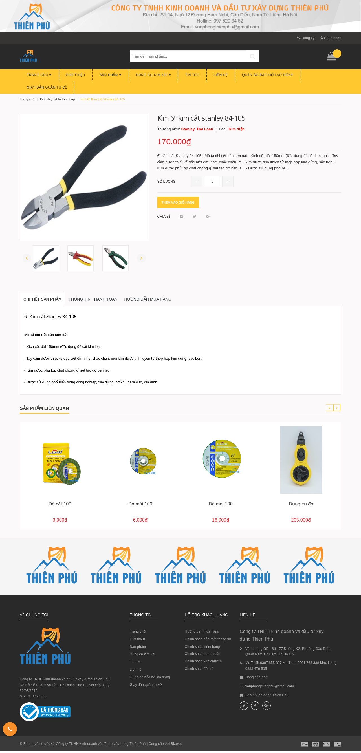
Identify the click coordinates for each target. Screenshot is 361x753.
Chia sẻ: (164, 216)
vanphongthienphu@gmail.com (269, 688)
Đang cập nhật (256, 679)
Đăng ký (306, 38)
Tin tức (192, 75)
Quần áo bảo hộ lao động (268, 75)
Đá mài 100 (221, 505)
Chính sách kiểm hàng (202, 649)
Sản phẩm (111, 75)
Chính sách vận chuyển (203, 663)
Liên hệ (221, 75)
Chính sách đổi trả (199, 671)
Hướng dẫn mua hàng (202, 633)
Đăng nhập (331, 38)
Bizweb (177, 746)
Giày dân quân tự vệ (47, 87)
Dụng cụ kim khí (153, 75)
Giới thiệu (75, 75)
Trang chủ (39, 75)
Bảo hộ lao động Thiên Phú (266, 697)
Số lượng (166, 182)
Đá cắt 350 (60, 505)
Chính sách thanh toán (202, 656)
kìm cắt (61, 337)
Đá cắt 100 (140, 505)
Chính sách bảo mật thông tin (208, 641)
